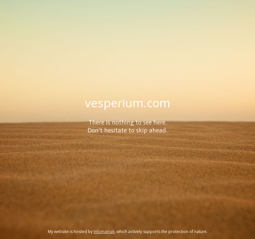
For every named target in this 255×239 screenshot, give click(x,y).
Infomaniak (104, 231)
